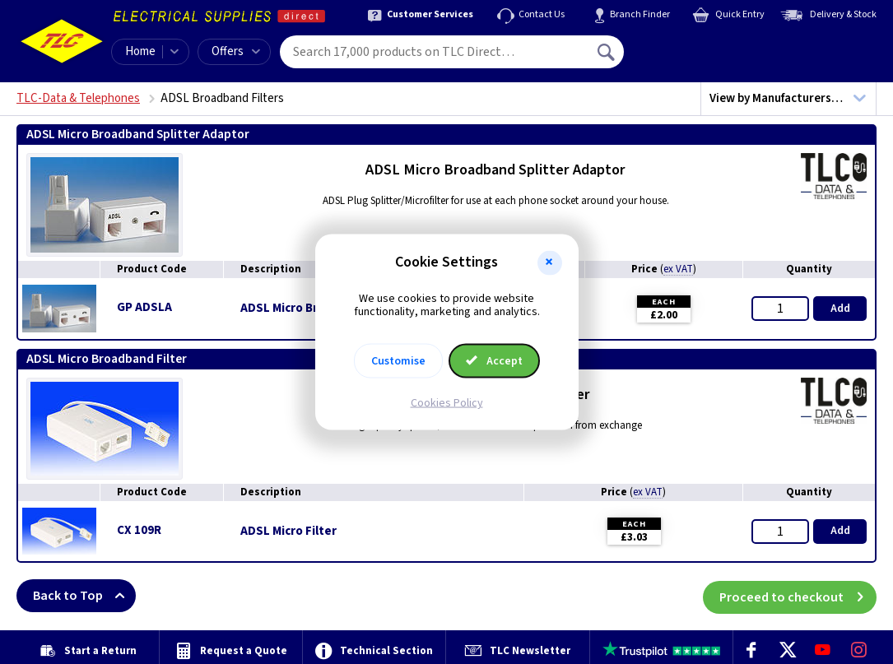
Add (840, 308)
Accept (494, 361)
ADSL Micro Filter (288, 531)
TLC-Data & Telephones (78, 98)
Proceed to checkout (798, 595)
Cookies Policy (447, 403)
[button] (549, 262)
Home (140, 51)
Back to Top (84, 595)
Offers (236, 51)
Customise (398, 361)
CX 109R (139, 530)
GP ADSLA (144, 307)
